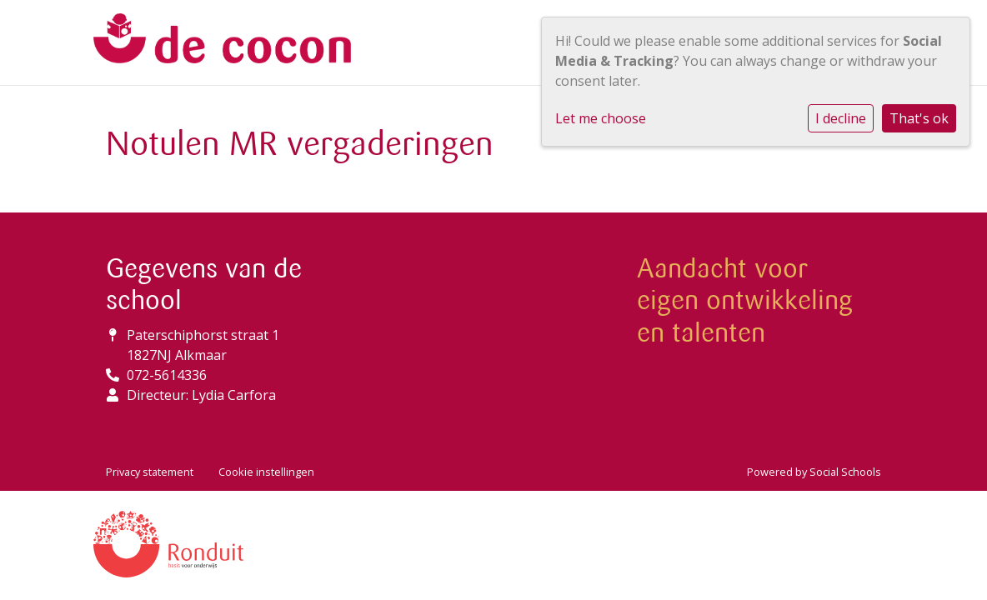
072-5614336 (167, 375)
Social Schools (845, 471)
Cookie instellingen (266, 471)
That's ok (919, 118)
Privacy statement (149, 471)
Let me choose (600, 118)
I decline (840, 118)
